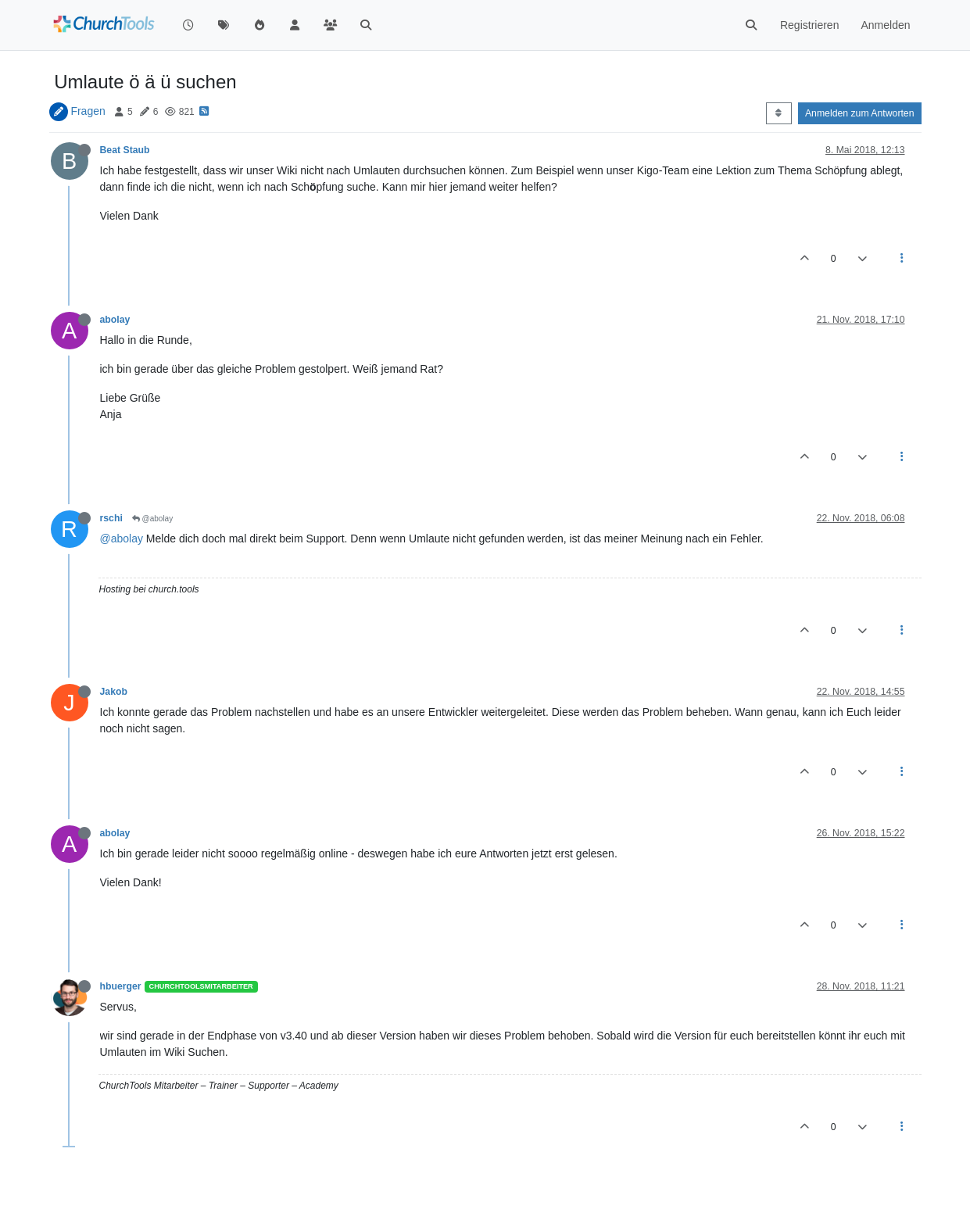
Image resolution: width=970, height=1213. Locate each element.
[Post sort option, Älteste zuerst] (779, 113)
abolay (115, 319)
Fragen (87, 111)
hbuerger (120, 986)
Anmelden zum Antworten (860, 113)
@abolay (152, 518)
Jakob (113, 691)
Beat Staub (125, 150)
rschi (111, 518)
